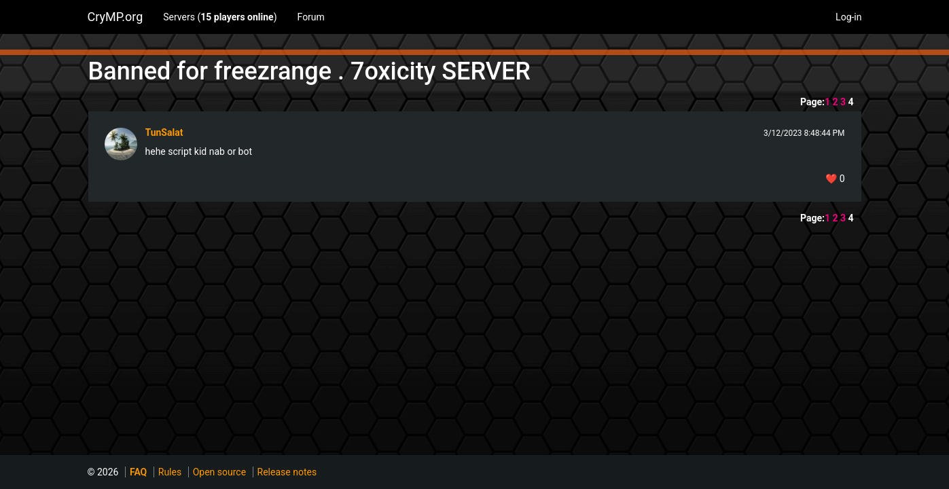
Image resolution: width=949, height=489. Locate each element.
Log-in (848, 17)
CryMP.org (115, 17)
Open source (219, 472)
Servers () (219, 17)
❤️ (834, 178)
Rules (169, 472)
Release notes (287, 472)
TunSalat (164, 132)
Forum (311, 17)
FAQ (138, 472)
